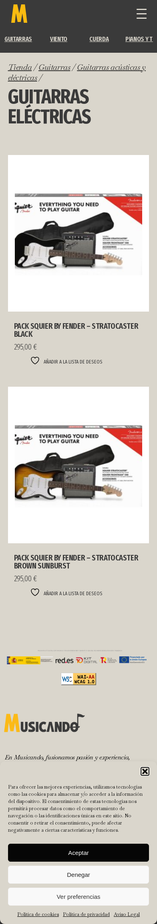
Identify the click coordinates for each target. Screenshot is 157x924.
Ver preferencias (78, 896)
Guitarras (18, 39)
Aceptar (78, 852)
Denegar (78, 874)
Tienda (20, 67)
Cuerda (99, 39)
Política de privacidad (86, 914)
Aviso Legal (127, 914)
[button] (145, 771)
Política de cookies (38, 914)
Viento (58, 39)
